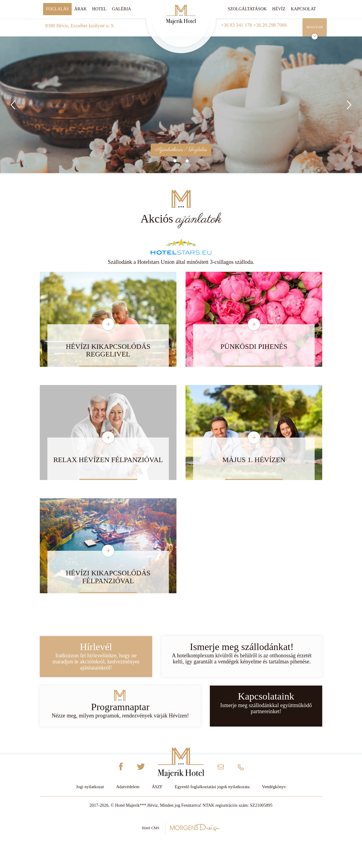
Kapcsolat (303, 8)
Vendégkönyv (274, 786)
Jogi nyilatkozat (90, 786)
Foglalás (57, 8)
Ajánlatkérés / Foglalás (181, 150)
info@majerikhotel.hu (221, 769)
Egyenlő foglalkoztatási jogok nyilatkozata (212, 786)
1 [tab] (174, 160)
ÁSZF (157, 786)
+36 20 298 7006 (270, 25)
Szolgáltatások (247, 8)
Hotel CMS (181, 827)
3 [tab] (187, 160)
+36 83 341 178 (236, 25)
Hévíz (278, 8)
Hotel (99, 8)
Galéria (121, 8)
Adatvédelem (127, 786)
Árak (80, 8)
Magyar (314, 27)
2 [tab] (181, 160)
